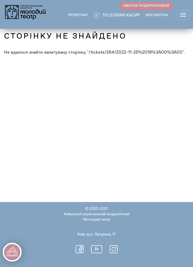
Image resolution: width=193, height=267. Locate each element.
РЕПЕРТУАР (78, 15)
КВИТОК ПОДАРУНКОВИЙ (146, 6)
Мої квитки (156, 15)
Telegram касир (121, 15)
